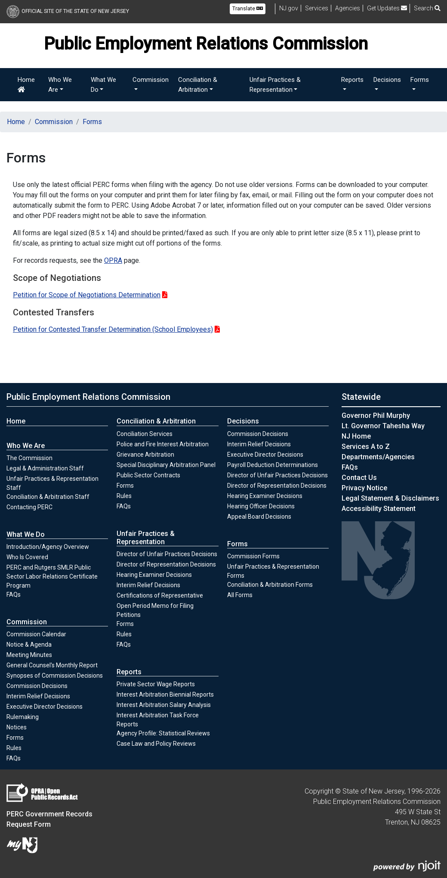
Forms (92, 122)
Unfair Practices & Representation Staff (52, 483)
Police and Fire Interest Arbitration (163, 444)
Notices (16, 727)
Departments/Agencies (378, 457)
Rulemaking (22, 716)
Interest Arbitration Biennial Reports (165, 694)
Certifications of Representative (160, 595)
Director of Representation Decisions (166, 564)
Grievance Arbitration (145, 454)
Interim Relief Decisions (38, 696)
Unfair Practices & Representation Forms (273, 571)
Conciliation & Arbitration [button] (197, 84)
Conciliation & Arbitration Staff (47, 496)
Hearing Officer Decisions (261, 506)
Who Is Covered (27, 557)
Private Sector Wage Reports (156, 684)
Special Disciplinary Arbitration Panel (166, 464)
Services (316, 8)
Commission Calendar (36, 634)
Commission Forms (253, 556)
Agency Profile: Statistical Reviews (163, 733)
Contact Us (359, 477)
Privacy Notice (364, 488)
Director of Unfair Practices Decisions (167, 554)
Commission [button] (151, 80)
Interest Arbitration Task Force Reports (158, 720)
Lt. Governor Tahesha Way (383, 426)
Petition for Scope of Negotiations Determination (86, 295)
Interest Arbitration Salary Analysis (164, 704)
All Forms (240, 595)
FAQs (13, 594)
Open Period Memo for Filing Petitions (155, 610)
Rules (23, 747)
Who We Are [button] (60, 84)
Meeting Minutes (29, 654)
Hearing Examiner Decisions (154, 574)
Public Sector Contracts (148, 475)
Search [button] (427, 8)
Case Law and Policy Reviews (156, 743)
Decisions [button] (387, 80)
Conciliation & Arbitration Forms (270, 584)
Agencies (347, 8)
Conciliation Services (145, 433)
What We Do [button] (103, 84)
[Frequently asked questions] (350, 467)
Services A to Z (366, 446)
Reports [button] (352, 80)
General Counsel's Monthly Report (52, 665)
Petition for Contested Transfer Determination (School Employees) (113, 329)
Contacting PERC (29, 507)
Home (26, 84)
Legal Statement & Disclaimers (390, 498)
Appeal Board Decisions (259, 516)
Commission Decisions (37, 685)
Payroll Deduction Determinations (272, 464)
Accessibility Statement (379, 508)
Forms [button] (419, 80)
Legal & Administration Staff (45, 468)
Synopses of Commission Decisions (54, 675)
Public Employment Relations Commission (88, 397)
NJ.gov (288, 8)
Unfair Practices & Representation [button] (275, 84)
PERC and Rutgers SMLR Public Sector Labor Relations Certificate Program (52, 576)
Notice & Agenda (29, 644)
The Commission (29, 458)
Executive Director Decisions (44, 706)
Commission (54, 122)
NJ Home (356, 436)
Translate (247, 9)
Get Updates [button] (387, 8)
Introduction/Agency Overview (47, 546)
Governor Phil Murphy (376, 415)
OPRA (113, 260)
